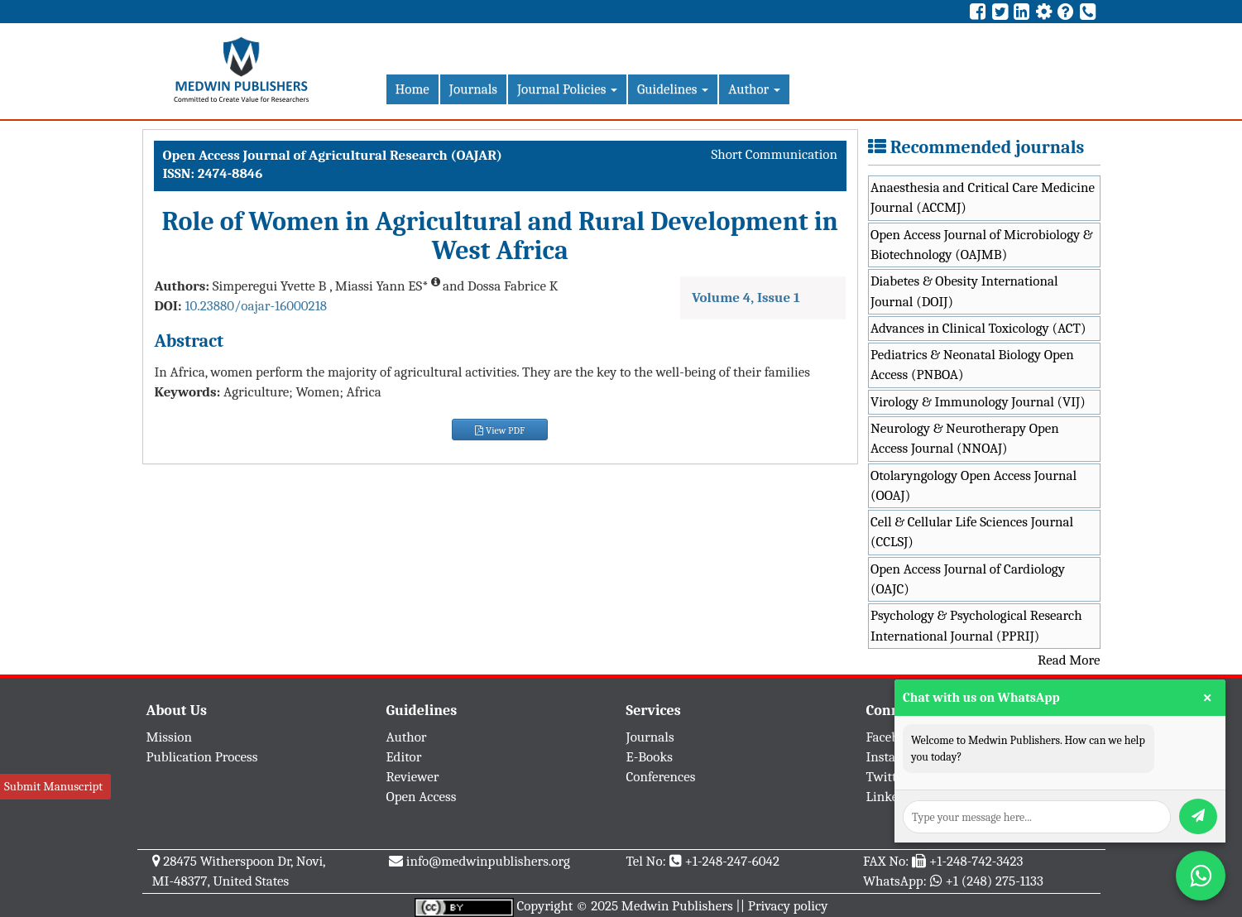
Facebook (893, 737)
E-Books (649, 757)
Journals (473, 89)
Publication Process (202, 757)
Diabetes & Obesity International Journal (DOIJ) (964, 291)
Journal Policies (567, 89)
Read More (1069, 660)
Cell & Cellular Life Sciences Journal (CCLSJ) (971, 532)
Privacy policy (788, 906)
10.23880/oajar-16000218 (256, 306)
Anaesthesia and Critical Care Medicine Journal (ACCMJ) (982, 197)
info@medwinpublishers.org (488, 861)
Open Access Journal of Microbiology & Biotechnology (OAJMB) (981, 244)
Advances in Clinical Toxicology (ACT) (978, 328)
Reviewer (412, 777)
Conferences (661, 777)
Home (412, 89)
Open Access (421, 796)
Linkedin (892, 796)
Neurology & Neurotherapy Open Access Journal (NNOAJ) (964, 438)
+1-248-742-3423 (976, 861)
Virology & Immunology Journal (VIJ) (978, 402)
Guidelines (672, 89)
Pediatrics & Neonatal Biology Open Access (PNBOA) (972, 364)
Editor (404, 757)
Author (754, 89)
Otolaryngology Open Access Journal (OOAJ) (973, 485)
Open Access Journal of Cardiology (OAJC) (967, 579)
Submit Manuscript (53, 786)
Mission (169, 737)
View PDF (500, 430)
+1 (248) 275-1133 (994, 881)
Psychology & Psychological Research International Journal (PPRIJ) (976, 625)
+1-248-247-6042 (731, 861)
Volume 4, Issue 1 (746, 297)
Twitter (887, 777)
